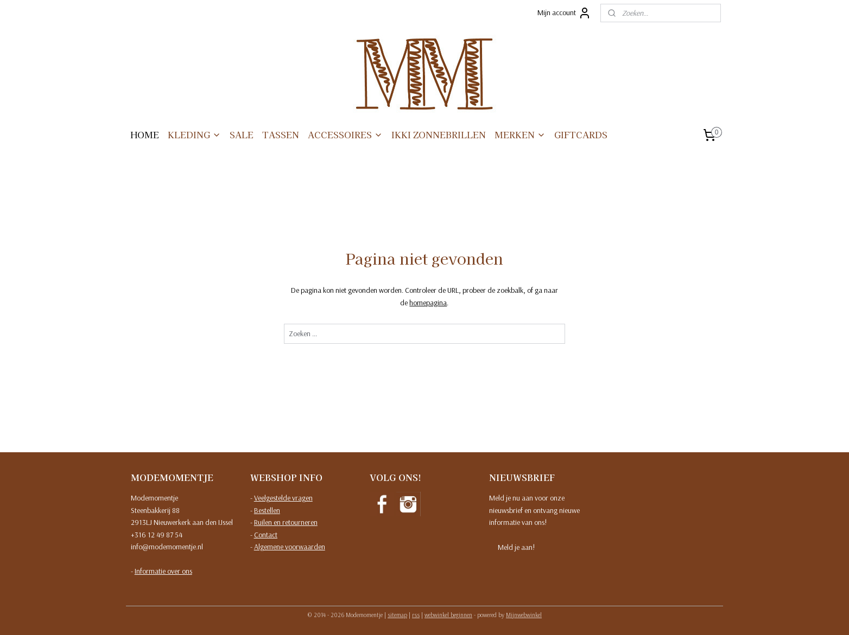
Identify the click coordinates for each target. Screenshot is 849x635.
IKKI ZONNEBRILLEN (438, 134)
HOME (144, 134)
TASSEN (280, 134)
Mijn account (564, 13)
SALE (242, 134)
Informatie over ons (163, 571)
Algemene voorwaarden (289, 546)
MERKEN (520, 134)
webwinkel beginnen (448, 615)
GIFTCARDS (580, 134)
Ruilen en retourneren (286, 522)
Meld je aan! (516, 547)
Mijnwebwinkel (524, 615)
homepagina (428, 302)
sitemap (397, 615)
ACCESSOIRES (345, 134)
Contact (265, 535)
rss (416, 615)
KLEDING (194, 134)
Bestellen (267, 510)
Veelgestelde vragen (283, 498)
